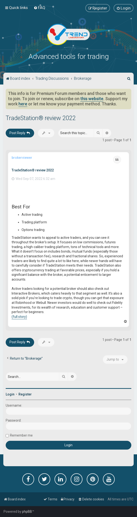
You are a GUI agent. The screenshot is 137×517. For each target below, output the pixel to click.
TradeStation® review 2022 (41, 118)
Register (25, 394)
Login (10, 394)
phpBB (27, 511)
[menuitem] (39, 7)
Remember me (21, 435)
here (22, 104)
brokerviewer (22, 158)
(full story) (19, 317)
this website (91, 98)
